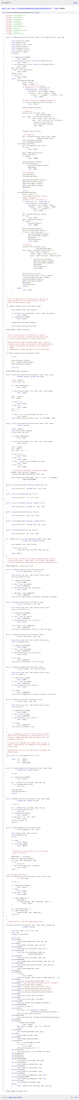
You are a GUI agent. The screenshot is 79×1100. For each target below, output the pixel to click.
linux (13, 8)
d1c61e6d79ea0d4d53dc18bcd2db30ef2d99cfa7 (34, 8)
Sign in (75, 3)
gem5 (4, 8)
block (57, 8)
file (37, 12)
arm (8, 8)
